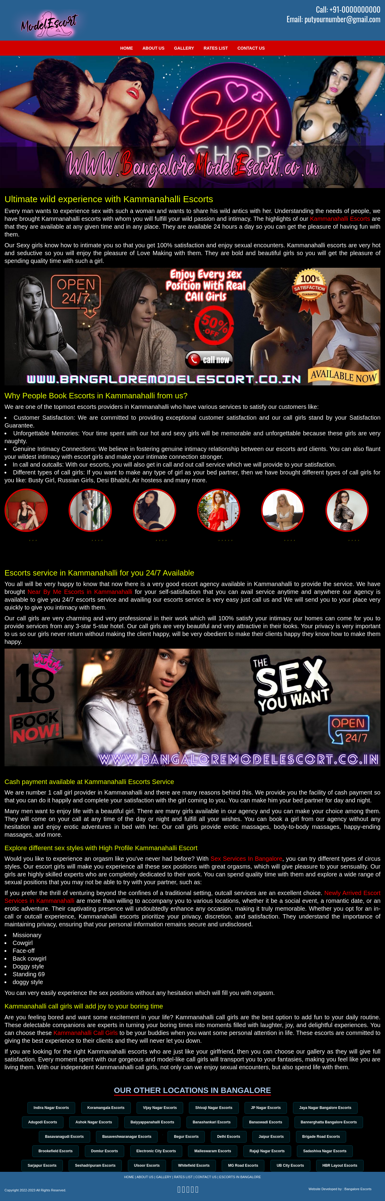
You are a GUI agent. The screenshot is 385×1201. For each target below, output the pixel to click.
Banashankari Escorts (212, 1122)
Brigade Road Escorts (325, 1137)
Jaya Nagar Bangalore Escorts (329, 1108)
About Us (154, 48)
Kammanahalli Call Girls (86, 1033)
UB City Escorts (293, 1167)
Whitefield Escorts (194, 1167)
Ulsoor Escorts (145, 1167)
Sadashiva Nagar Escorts (328, 1152)
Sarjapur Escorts (38, 1167)
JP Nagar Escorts (268, 1108)
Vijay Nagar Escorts (159, 1108)
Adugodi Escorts (39, 1122)
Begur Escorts (186, 1137)
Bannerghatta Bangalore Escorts (332, 1122)
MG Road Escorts (244, 1167)
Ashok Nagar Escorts (91, 1122)
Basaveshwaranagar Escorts (124, 1137)
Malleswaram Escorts (213, 1152)
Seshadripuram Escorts (92, 1167)
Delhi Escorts (230, 1137)
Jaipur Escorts (273, 1137)
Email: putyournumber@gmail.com (333, 19)
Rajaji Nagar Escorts (269, 1152)
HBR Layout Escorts (343, 1167)
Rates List (216, 48)
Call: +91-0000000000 (348, 9)
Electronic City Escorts (155, 1152)
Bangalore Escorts (357, 1189)
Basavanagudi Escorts (60, 1137)
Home (126, 48)
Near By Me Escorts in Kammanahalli (80, 591)
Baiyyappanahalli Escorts (152, 1122)
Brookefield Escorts (52, 1152)
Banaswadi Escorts (267, 1122)
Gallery (184, 48)
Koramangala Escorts (103, 1108)
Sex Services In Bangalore (246, 858)
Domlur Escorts (102, 1152)
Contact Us (251, 48)
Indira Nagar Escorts (48, 1108)
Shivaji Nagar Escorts (214, 1108)
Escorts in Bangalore (240, 1177)
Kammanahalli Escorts (340, 218)
